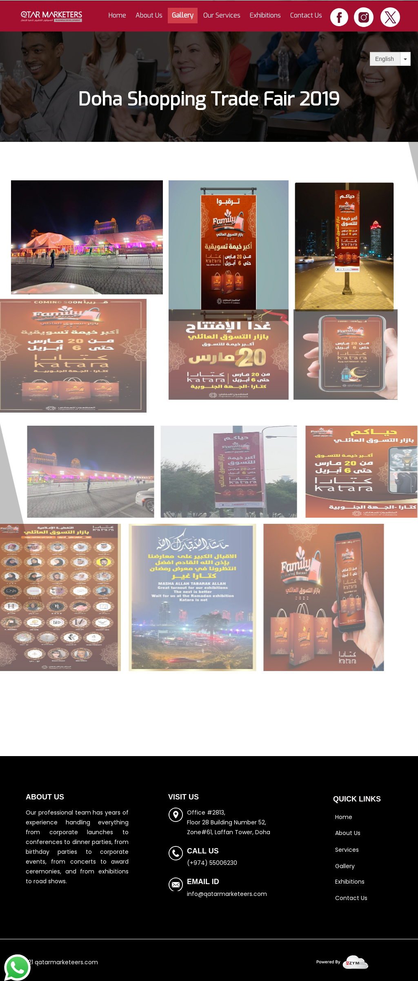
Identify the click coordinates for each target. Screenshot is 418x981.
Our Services (221, 15)
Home (117, 15)
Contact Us (306, 15)
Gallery (182, 15)
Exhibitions (265, 15)
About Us (149, 15)
